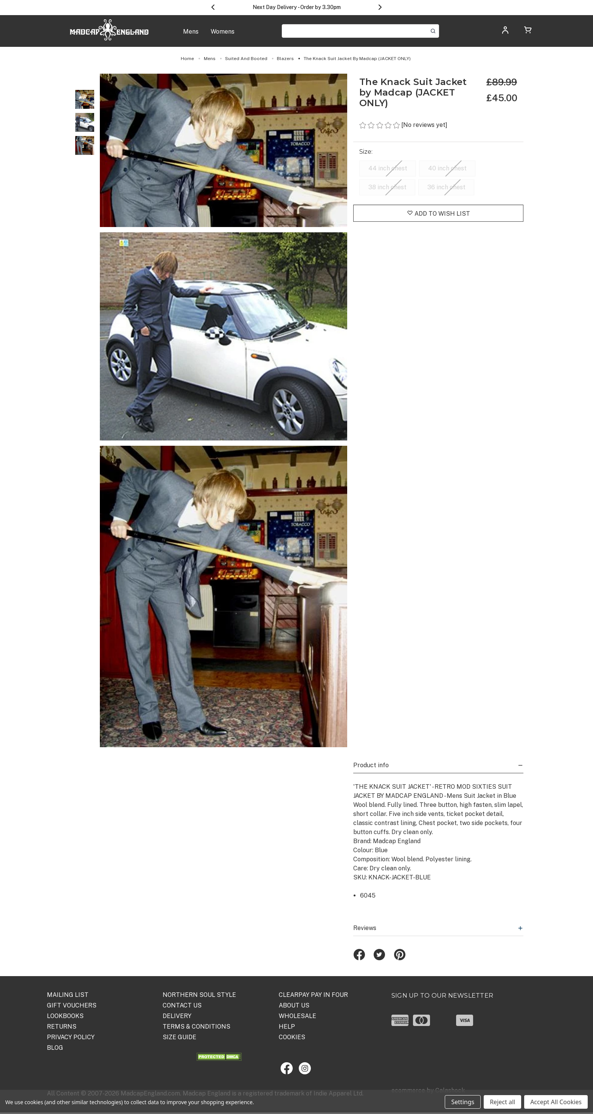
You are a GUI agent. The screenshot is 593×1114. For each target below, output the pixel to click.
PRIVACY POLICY (71, 1037)
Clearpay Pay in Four (313, 994)
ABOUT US (294, 1005)
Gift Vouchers (71, 1005)
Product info (438, 765)
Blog (55, 1047)
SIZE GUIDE (179, 1037)
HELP (287, 1026)
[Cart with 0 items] (527, 31)
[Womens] (223, 35)
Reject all (502, 1102)
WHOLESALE (297, 1016)
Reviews (438, 928)
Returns (61, 1026)
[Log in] (505, 32)
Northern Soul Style (199, 994)
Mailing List (67, 994)
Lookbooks (65, 1016)
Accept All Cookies (556, 1102)
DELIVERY (177, 1016)
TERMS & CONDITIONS (196, 1026)
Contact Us (182, 1005)
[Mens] (191, 35)
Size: (366, 151)
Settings (462, 1102)
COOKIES (292, 1037)
